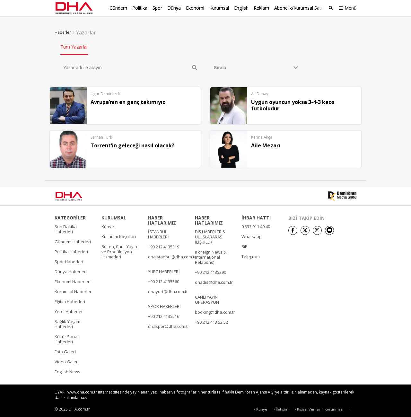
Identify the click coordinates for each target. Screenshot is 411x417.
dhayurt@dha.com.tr (168, 290)
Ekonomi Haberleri (73, 280)
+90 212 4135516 (163, 315)
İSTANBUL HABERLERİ (158, 233)
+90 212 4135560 (163, 280)
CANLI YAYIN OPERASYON (207, 298)
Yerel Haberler (69, 310)
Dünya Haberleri (71, 270)
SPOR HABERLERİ (164, 305)
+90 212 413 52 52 (211, 320)
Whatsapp (251, 235)
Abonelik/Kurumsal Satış (299, 8)
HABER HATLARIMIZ (162, 219)
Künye (107, 225)
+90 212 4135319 (163, 245)
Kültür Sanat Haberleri (67, 338)
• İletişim (281, 408)
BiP (244, 245)
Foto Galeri (65, 350)
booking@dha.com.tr (215, 310)
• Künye (260, 408)
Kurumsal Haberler (73, 290)
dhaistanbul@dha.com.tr (172, 255)
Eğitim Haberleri (70, 300)
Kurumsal (219, 8)
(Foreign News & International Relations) (210, 256)
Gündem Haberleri (73, 240)
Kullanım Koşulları (118, 235)
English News (67, 370)
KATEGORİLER (70, 216)
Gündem (118, 8)
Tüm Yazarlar (74, 45)
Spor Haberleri (69, 260)
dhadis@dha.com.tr (214, 280)
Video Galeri (67, 360)
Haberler (63, 31)
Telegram (250, 255)
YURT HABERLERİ (164, 270)
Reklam (261, 8)
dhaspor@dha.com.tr (168, 325)
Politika (139, 8)
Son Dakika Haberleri (66, 228)
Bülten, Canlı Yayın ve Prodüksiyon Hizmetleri (119, 250)
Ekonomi (195, 8)
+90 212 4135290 (210, 270)
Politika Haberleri (71, 250)
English (241, 8)
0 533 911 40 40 (255, 225)
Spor (157, 8)
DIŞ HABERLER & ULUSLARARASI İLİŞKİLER (210, 235)
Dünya (174, 8)
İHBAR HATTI (256, 216)
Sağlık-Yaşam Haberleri (67, 323)
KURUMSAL (113, 216)
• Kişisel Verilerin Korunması (319, 408)
